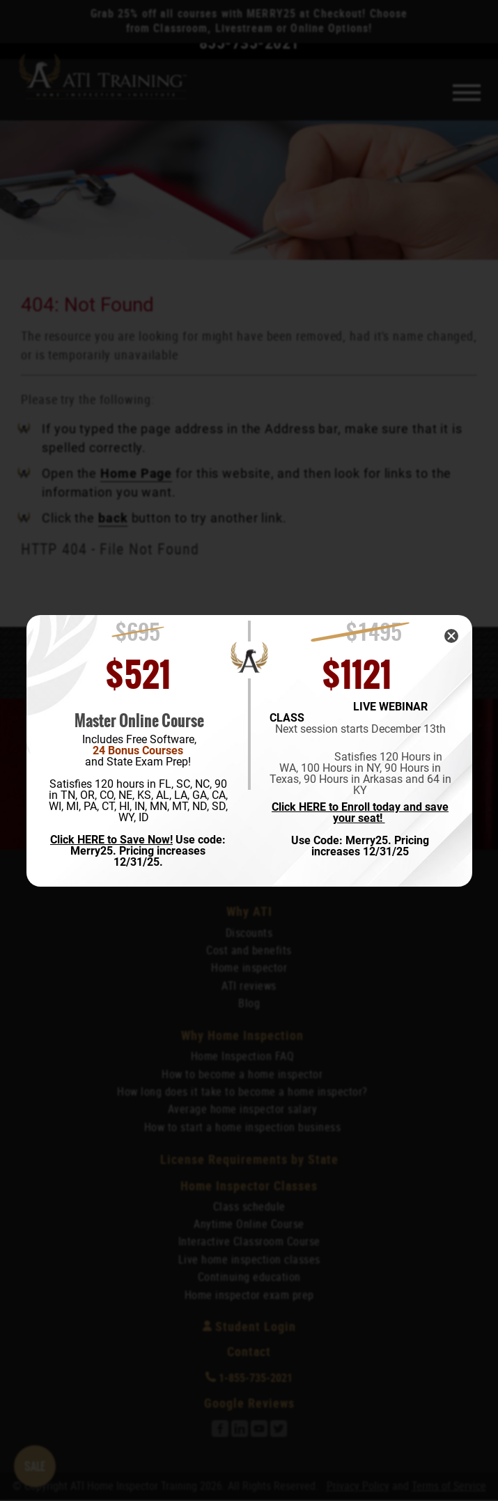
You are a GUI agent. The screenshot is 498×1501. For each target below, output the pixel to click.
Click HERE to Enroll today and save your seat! (360, 813)
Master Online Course (139, 721)
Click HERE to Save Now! (111, 839)
